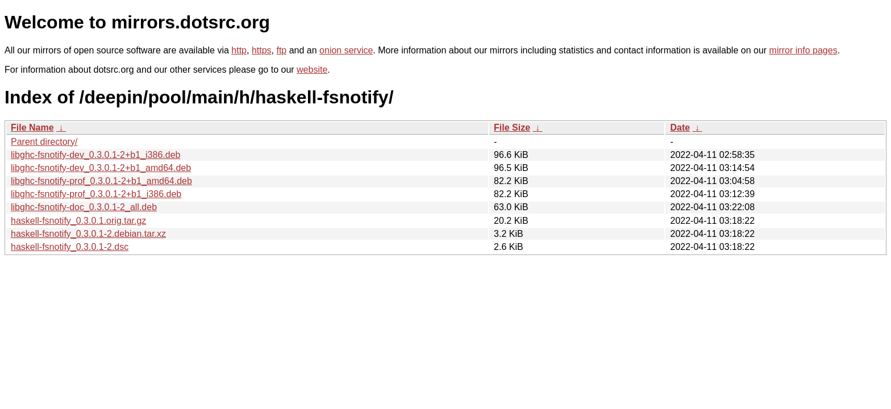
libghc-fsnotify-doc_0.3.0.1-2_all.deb (84, 207)
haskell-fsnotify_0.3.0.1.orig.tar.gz (78, 221)
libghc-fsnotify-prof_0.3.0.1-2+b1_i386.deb (96, 194)
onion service (346, 50)
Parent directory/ (44, 142)
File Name (32, 127)
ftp (281, 50)
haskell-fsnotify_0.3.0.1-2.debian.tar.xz (88, 234)
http (239, 50)
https (262, 50)
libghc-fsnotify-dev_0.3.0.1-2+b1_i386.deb (95, 155)
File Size (512, 127)
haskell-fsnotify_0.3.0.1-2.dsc (69, 247)
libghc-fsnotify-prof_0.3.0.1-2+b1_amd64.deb (101, 181)
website (312, 69)
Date (680, 127)
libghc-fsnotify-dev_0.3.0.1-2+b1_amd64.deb (101, 168)
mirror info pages (803, 50)
